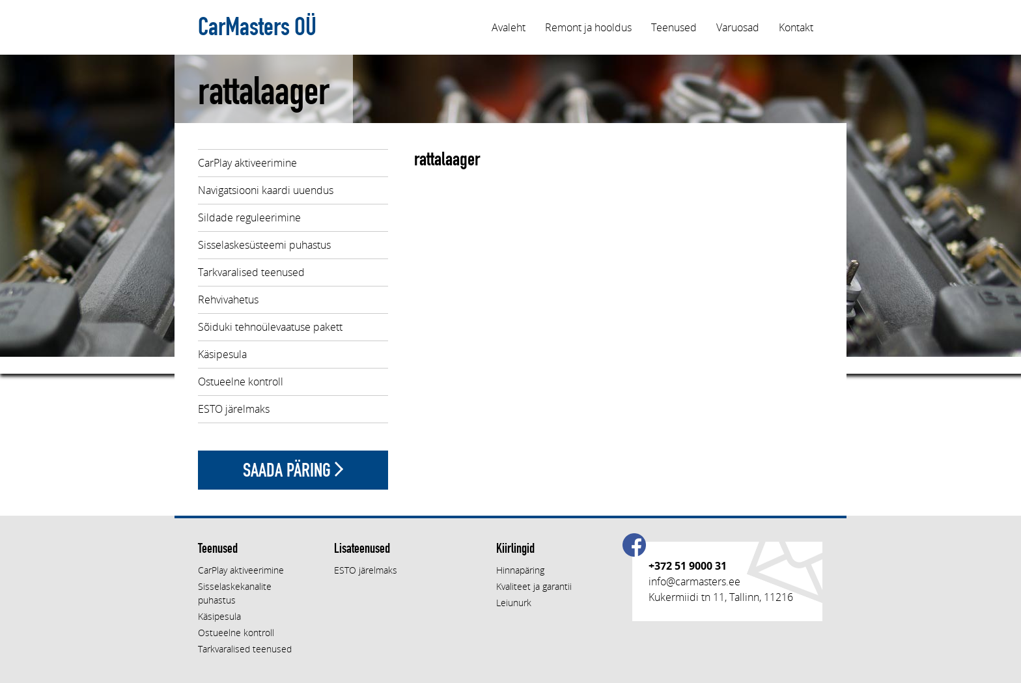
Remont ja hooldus (588, 27)
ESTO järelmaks (234, 409)
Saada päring (293, 470)
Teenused (674, 27)
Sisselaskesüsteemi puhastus (264, 245)
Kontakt (796, 27)
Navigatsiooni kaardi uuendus (265, 190)
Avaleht (508, 27)
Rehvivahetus (228, 299)
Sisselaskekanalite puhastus (235, 593)
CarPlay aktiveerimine (247, 163)
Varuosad (737, 27)
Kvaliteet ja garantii (534, 586)
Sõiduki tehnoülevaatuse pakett (270, 327)
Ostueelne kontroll (240, 381)
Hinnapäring (520, 570)
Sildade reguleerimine (249, 217)
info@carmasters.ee (694, 581)
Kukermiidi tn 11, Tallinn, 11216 (721, 597)
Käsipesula (222, 354)
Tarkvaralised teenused (251, 272)
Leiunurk (513, 602)
